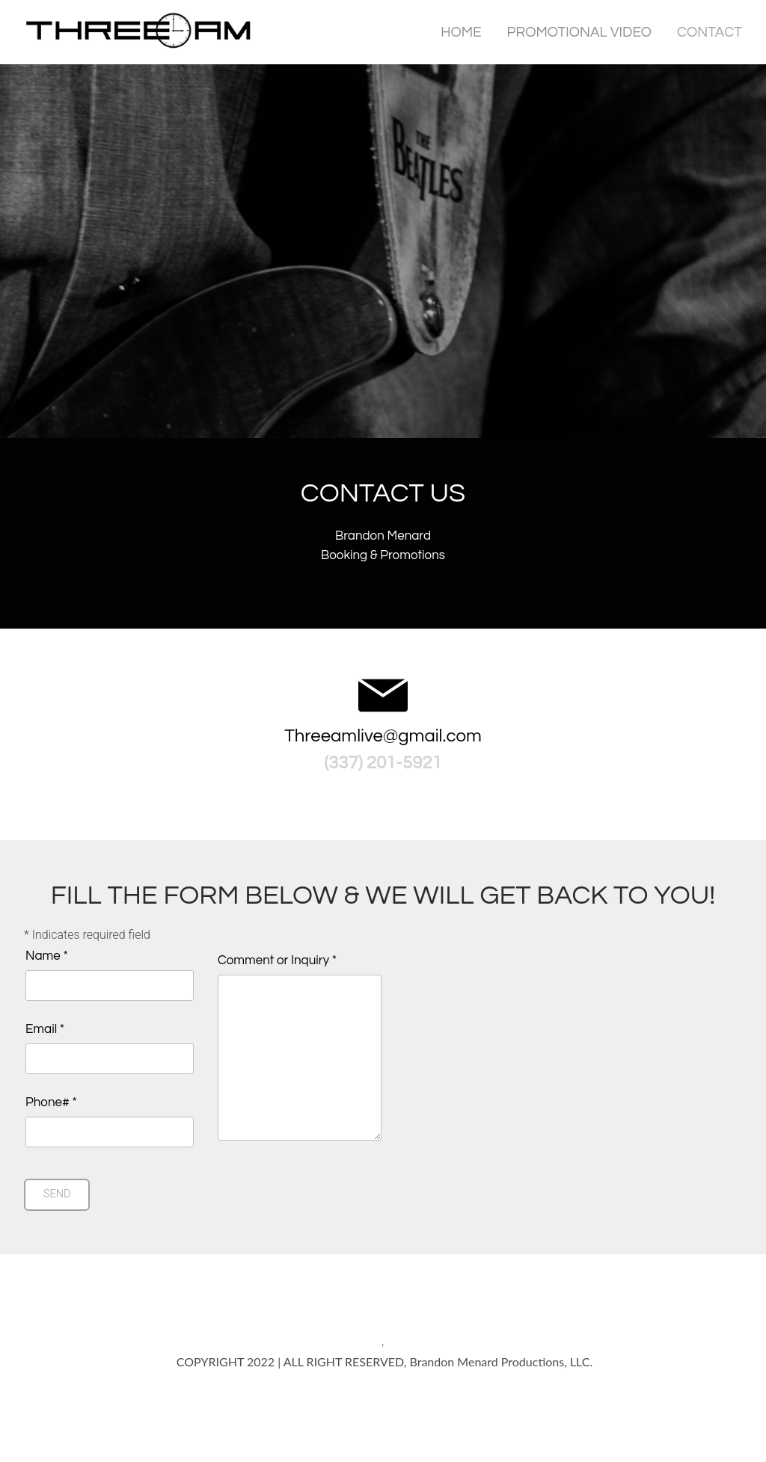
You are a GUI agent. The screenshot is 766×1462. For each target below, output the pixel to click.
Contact (709, 31)
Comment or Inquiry (277, 960)
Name (46, 955)
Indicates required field (87, 934)
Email (44, 1029)
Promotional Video (579, 31)
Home (461, 31)
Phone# (51, 1102)
